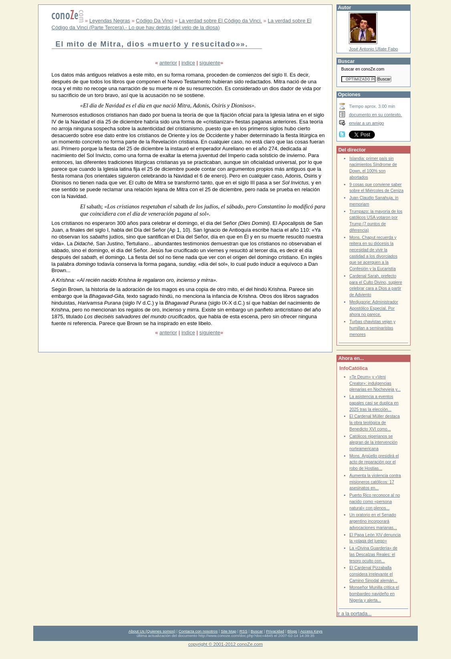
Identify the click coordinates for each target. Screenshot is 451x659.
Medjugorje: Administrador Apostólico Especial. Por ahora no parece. (373, 308)
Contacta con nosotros (198, 631)
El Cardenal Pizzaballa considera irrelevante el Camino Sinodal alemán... (373, 574)
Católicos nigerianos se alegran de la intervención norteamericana (373, 442)
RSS (244, 631)
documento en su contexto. (375, 114)
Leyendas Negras (109, 21)
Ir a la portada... (354, 614)
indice (188, 63)
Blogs (292, 631)
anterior (168, 63)
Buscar (257, 631)
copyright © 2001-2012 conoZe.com (225, 644)
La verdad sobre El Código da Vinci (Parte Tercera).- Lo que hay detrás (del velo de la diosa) (182, 24)
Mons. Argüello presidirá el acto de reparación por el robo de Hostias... (374, 462)
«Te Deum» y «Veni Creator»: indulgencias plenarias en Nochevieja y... (375, 383)
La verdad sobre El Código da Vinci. (220, 21)
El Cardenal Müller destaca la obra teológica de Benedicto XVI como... (374, 422)
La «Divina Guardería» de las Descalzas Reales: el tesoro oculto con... (373, 554)
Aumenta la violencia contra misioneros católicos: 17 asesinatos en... (375, 481)
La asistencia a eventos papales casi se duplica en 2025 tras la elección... (374, 402)
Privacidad (275, 631)
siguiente (209, 63)
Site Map (228, 631)
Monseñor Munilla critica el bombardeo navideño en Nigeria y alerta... (374, 593)
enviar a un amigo (366, 123)
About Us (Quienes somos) (152, 631)
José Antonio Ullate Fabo (373, 48)
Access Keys (311, 631)
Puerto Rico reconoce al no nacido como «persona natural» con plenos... (374, 501)
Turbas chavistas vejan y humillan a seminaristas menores (372, 327)
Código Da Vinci (154, 21)
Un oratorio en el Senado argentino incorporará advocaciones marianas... (373, 521)
